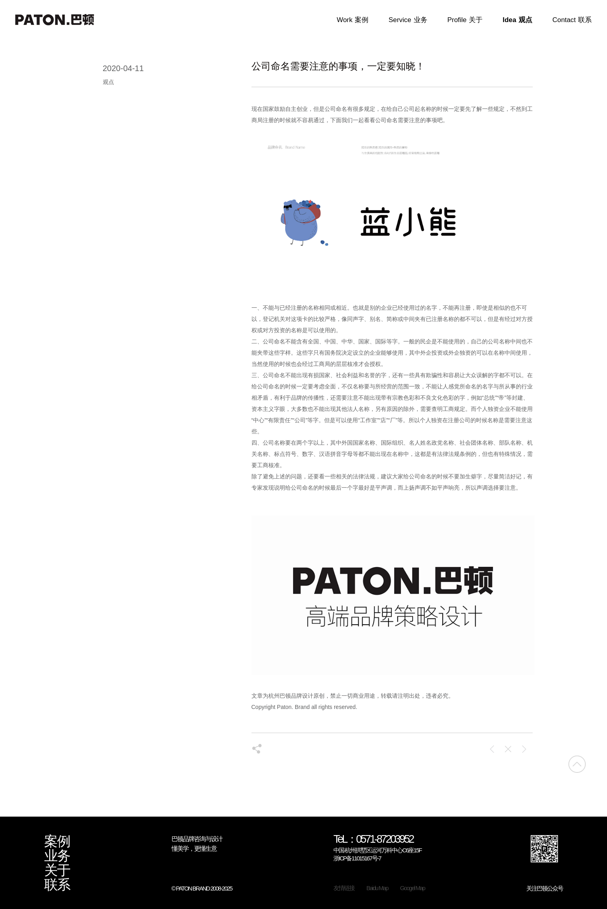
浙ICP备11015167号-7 (357, 858)
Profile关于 (465, 20)
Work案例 (352, 20)
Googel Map (412, 887)
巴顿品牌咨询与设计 (197, 838)
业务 (57, 856)
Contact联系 (572, 20)
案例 (57, 841)
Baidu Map (377, 887)
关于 (57, 870)
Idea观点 (517, 20)
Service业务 (407, 20)
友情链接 (343, 887)
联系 (57, 885)
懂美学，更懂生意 (194, 848)
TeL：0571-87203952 (373, 839)
